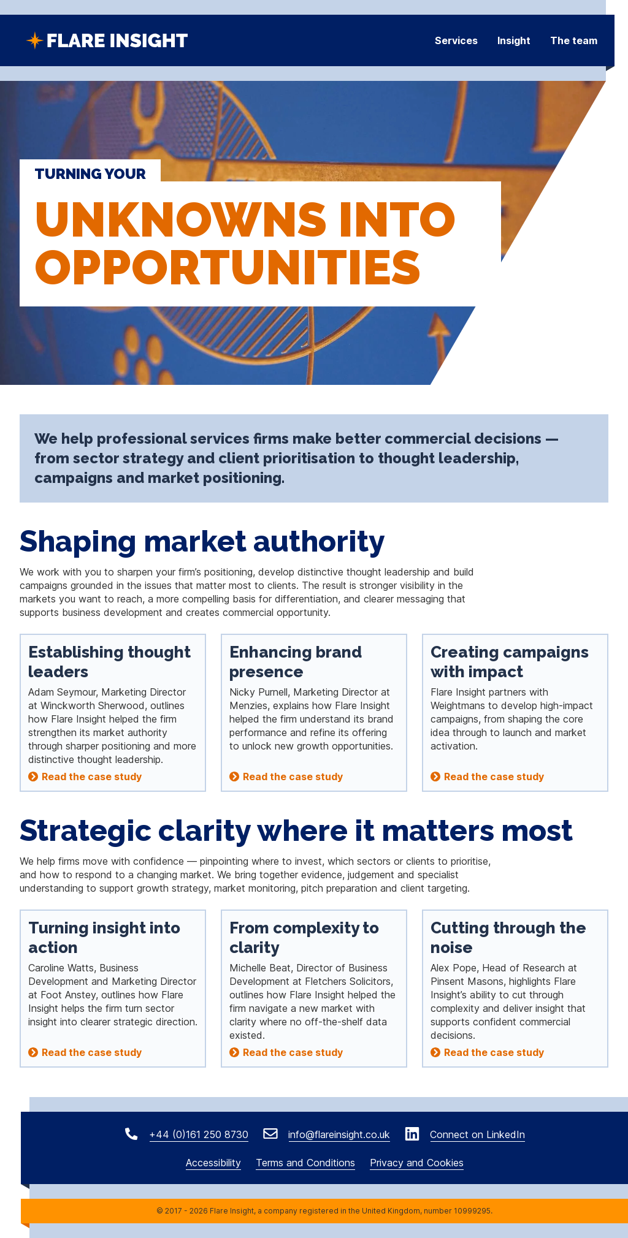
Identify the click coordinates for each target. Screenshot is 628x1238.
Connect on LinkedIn (476, 1134)
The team (573, 40)
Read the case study (92, 776)
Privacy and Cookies (417, 1162)
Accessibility (213, 1162)
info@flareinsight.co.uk (337, 1134)
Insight (513, 40)
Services (456, 40)
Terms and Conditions (305, 1162)
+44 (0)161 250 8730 (197, 1134)
